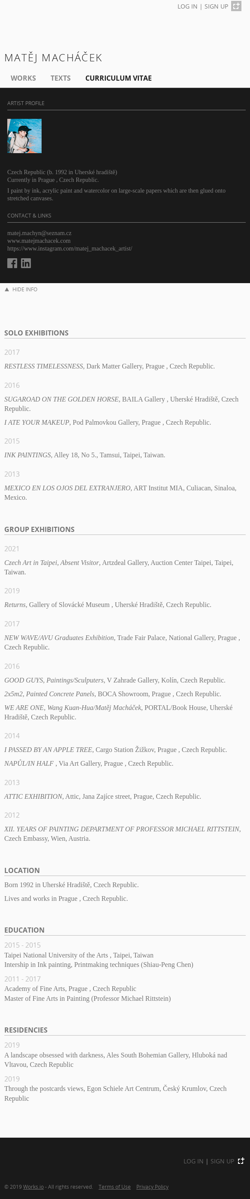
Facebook (12, 263)
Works (23, 78)
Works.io (33, 1186)
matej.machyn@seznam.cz (39, 233)
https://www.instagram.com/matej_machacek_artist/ (69, 248)
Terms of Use (115, 1186)
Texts (61, 78)
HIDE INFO (21, 289)
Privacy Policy (152, 1186)
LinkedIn (26, 263)
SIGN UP (216, 6)
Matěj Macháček (53, 57)
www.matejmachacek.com (39, 241)
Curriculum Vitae (118, 78)
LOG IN (188, 6)
